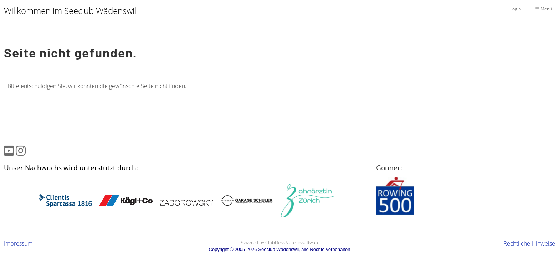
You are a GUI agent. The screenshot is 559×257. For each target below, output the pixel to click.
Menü (543, 9)
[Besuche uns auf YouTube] (9, 150)
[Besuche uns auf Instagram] (21, 150)
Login (515, 9)
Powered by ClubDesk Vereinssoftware (279, 242)
